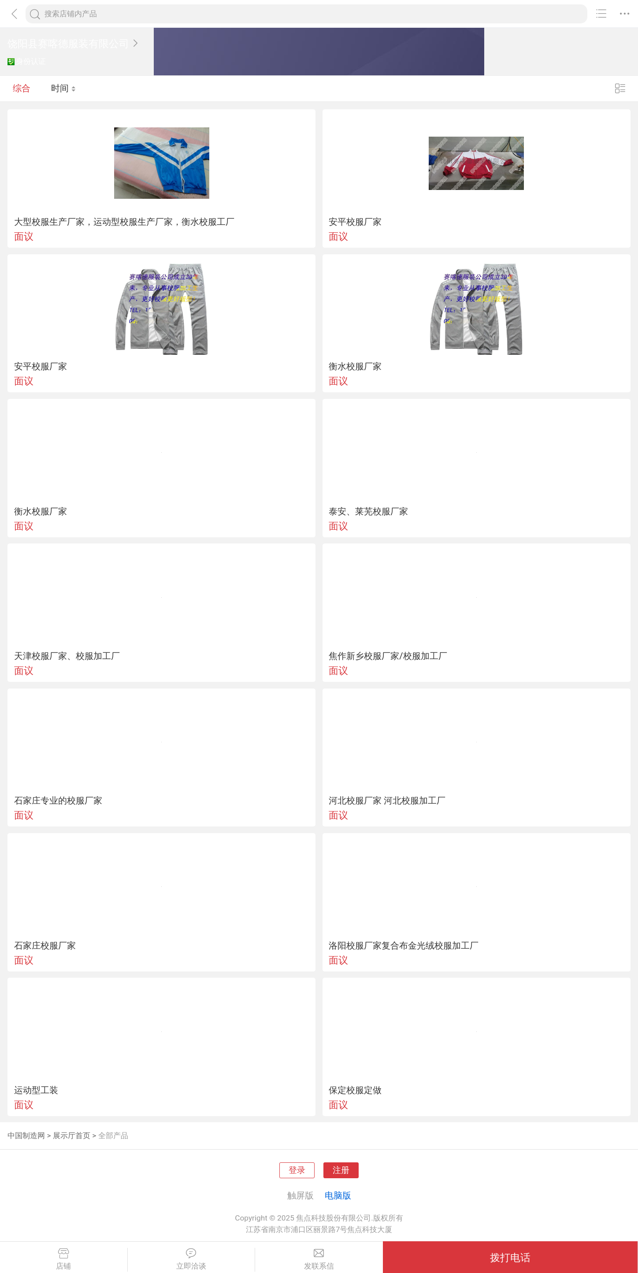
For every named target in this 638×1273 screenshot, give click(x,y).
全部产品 (113, 1135)
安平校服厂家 (355, 221)
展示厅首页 (71, 1135)
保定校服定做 (355, 1090)
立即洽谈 (191, 1259)
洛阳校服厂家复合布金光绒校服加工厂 (403, 945)
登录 (297, 1170)
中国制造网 (26, 1135)
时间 (63, 88)
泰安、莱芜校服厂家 (368, 511)
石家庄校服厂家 (45, 945)
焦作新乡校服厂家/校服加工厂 (388, 655)
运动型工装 (36, 1090)
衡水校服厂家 (355, 366)
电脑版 (338, 1195)
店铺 (64, 1259)
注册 (341, 1170)
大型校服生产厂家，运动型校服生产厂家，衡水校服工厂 (124, 221)
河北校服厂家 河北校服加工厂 (387, 800)
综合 (21, 88)
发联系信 (319, 1259)
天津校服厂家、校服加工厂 (67, 655)
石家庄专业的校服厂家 (58, 800)
